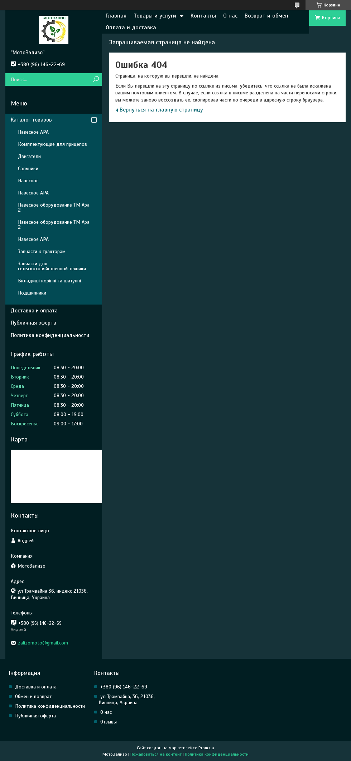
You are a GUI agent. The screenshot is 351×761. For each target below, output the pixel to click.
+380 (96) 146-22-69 (123, 687)
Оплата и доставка (131, 27)
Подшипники (32, 293)
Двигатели (29, 156)
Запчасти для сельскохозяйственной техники (52, 266)
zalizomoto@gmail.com (43, 643)
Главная (116, 15)
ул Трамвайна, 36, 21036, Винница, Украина (126, 699)
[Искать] (96, 79)
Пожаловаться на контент (156, 754)
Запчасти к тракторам (42, 251)
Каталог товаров (31, 120)
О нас (230, 15)
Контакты (203, 15)
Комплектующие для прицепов (52, 144)
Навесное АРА (33, 132)
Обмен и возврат (33, 696)
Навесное (28, 181)
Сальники (28, 168)
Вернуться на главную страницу (161, 109)
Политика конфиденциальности (50, 335)
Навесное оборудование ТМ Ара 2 (54, 207)
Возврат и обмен (266, 15)
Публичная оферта (33, 323)
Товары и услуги (155, 15)
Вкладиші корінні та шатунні (49, 281)
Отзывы (108, 722)
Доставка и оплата (34, 310)
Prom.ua (206, 747)
